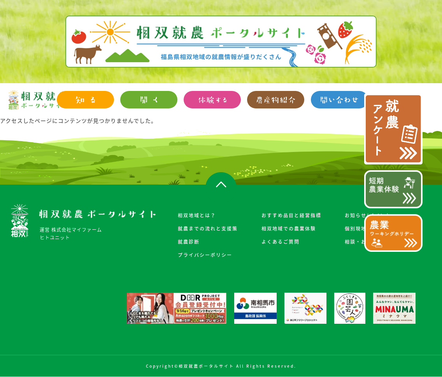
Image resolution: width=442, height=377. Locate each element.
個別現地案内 (361, 228)
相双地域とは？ (197, 215)
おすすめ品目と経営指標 (291, 215)
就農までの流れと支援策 (208, 228)
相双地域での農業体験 (288, 228)
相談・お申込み (364, 241)
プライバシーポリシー (205, 254)
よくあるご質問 (280, 241)
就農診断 (189, 241)
